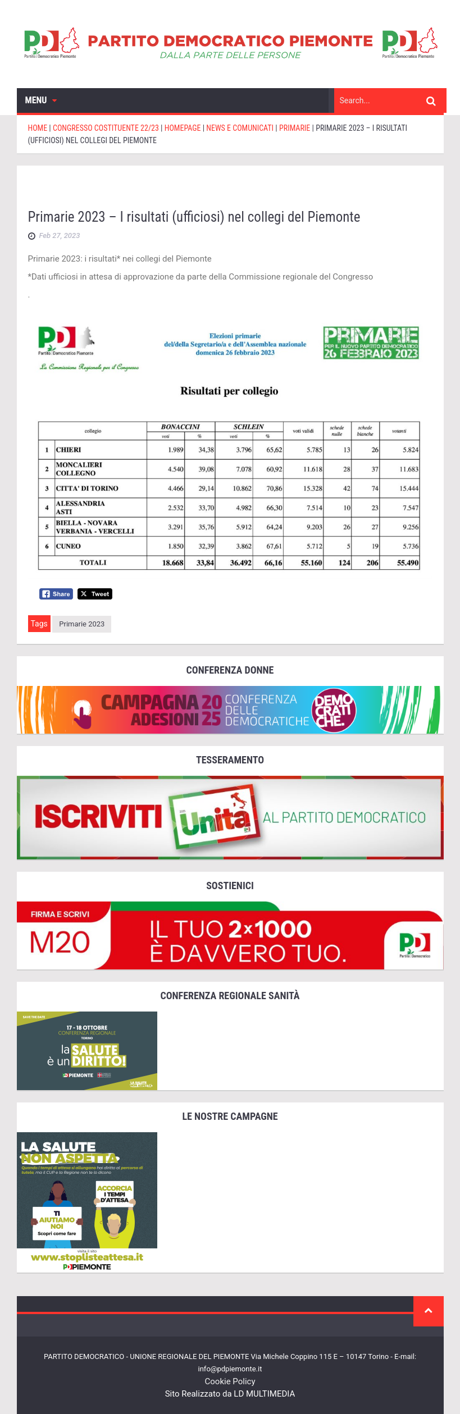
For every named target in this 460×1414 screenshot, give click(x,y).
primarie (356, 187)
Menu (41, 100)
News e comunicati (280, 187)
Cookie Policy (230, 1381)
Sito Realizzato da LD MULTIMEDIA (230, 1394)
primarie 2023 (81, 624)
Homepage (201, 187)
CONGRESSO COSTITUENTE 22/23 (98, 187)
